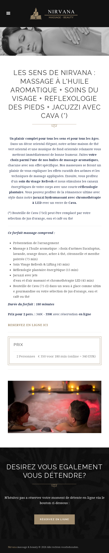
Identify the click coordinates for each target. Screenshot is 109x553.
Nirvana (12, 547)
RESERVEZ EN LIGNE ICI (28, 325)
